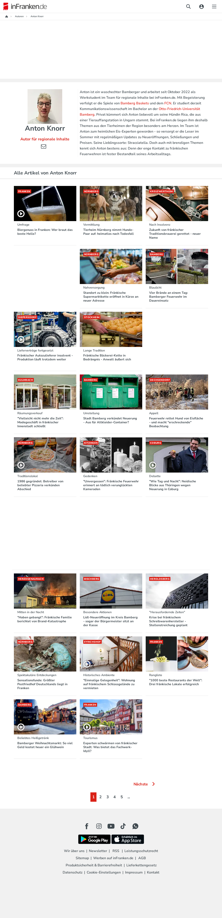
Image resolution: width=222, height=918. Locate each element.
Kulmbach (25, 380)
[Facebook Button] (87, 826)
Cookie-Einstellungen (104, 872)
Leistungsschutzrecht (141, 851)
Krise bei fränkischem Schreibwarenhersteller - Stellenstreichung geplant (168, 621)
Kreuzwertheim (161, 191)
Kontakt (153, 872)
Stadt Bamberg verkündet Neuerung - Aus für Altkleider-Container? (110, 420)
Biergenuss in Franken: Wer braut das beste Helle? (45, 232)
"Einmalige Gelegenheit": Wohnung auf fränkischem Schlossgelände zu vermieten (109, 684)
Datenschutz (72, 872)
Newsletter (98, 851)
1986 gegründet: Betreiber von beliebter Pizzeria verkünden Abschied (40, 485)
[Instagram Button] (99, 827)
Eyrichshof (92, 642)
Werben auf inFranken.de (113, 858)
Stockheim (92, 317)
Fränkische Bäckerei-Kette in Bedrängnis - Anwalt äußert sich (107, 357)
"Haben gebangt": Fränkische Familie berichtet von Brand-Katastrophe (44, 619)
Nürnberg (91, 191)
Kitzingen (91, 443)
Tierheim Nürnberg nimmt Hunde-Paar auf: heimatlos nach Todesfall (108, 232)
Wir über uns (74, 851)
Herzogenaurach (31, 579)
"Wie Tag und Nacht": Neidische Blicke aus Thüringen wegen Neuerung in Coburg (172, 485)
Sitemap (82, 858)
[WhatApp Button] (135, 826)
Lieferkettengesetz (141, 865)
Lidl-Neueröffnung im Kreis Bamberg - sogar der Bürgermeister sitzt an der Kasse (110, 621)
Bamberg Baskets (135, 103)
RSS (116, 851)
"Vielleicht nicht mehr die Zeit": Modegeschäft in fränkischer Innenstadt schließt (40, 422)
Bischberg (91, 579)
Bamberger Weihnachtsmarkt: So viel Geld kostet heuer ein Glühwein (45, 745)
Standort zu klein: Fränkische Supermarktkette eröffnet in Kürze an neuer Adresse (110, 297)
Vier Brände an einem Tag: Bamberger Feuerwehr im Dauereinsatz (168, 297)
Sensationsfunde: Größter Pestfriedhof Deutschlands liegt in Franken (42, 684)
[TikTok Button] (123, 826)
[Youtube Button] (111, 826)
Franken (24, 191)
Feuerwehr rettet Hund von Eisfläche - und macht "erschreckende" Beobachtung (176, 422)
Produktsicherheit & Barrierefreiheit (94, 865)
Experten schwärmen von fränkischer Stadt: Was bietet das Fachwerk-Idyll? (110, 747)
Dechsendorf (160, 380)
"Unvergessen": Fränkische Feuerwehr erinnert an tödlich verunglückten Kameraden (111, 485)
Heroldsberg (160, 579)
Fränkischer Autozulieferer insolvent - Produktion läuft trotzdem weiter (45, 357)
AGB (142, 858)
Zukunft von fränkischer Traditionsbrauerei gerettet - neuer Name (175, 234)
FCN (167, 103)
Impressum (134, 872)
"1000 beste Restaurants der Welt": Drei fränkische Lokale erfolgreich (175, 682)
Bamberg (156, 254)
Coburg (155, 443)
